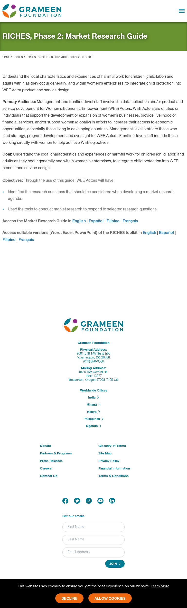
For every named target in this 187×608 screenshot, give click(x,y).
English (79, 223)
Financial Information (114, 468)
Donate (45, 446)
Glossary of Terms (112, 446)
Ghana (93, 404)
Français (130, 223)
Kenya (93, 412)
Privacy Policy (108, 461)
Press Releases (51, 461)
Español (96, 223)
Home (6, 57)
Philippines (93, 419)
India (93, 397)
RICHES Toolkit (37, 57)
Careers (46, 468)
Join (115, 563)
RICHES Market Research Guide (71, 57)
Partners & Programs (56, 453)
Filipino (113, 223)
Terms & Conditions (113, 476)
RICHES (18, 57)
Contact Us (48, 476)
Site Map (105, 453)
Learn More (160, 586)
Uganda (93, 426)
